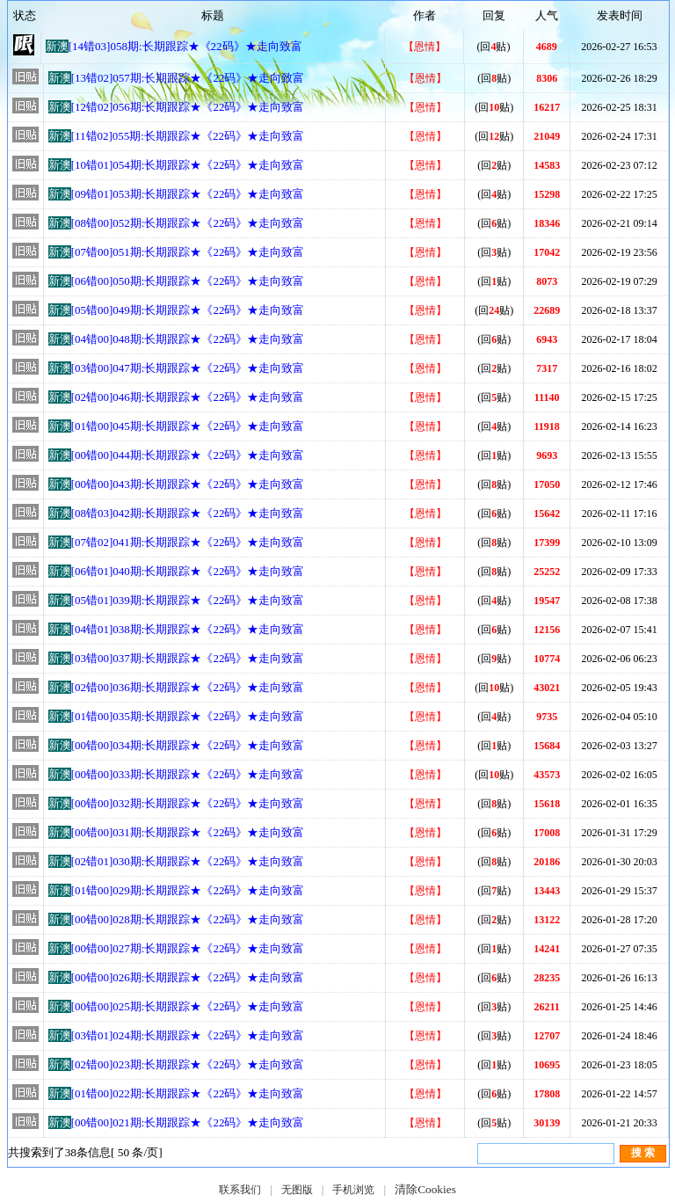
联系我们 (240, 1190)
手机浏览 (353, 1190)
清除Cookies (425, 1189)
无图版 (297, 1190)
